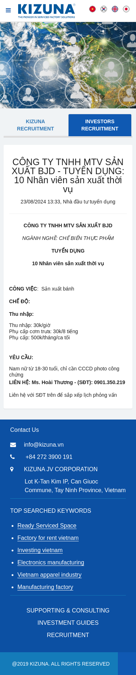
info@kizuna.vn (44, 445)
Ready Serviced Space (47, 526)
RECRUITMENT (68, 635)
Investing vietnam (40, 550)
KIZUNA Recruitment (35, 125)
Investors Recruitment (99, 125)
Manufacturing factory (45, 587)
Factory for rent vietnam (48, 538)
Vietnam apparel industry (49, 575)
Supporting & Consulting (68, 610)
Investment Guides (68, 623)
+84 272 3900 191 (48, 457)
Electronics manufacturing (50, 562)
